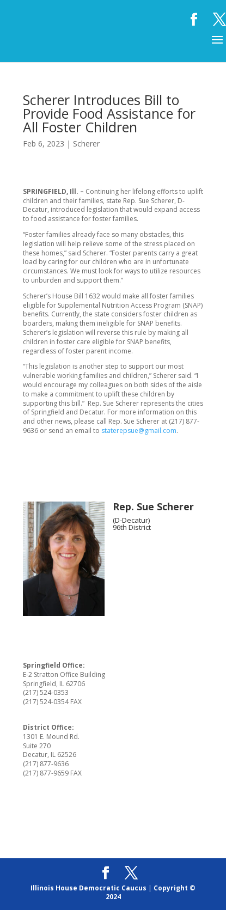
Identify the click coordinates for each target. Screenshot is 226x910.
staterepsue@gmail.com (138, 430)
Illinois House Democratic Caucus (88, 888)
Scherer (86, 143)
